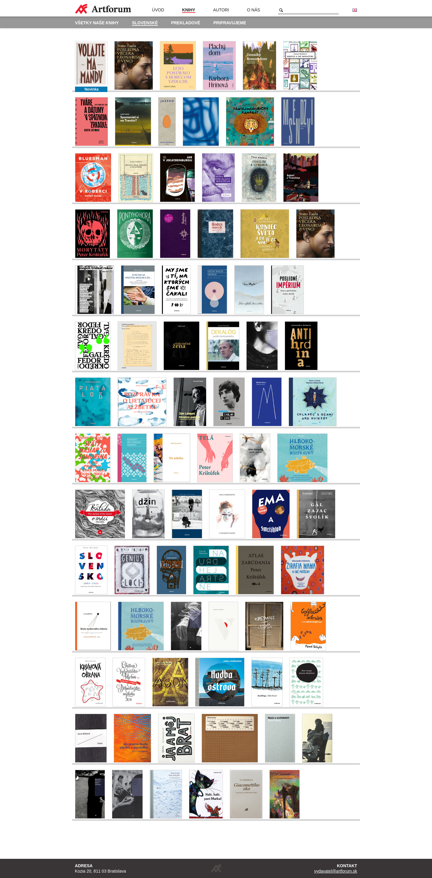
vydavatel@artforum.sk (335, 871)
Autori (221, 9)
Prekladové (185, 22)
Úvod (158, 9)
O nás (253, 9)
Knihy (188, 9)
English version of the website (354, 10)
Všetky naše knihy (97, 22)
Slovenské (145, 22)
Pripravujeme (229, 22)
